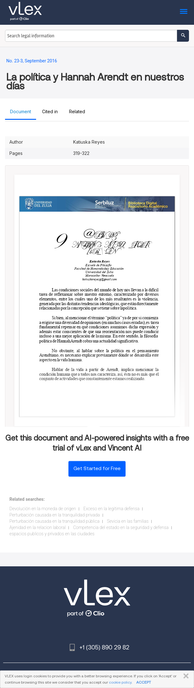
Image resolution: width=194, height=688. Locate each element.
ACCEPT (143, 682)
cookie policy (120, 682)
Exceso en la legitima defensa (111, 508)
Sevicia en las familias (127, 521)
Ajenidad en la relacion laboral (37, 527)
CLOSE (185, 676)
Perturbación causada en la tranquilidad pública (54, 521)
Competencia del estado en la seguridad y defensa (121, 527)
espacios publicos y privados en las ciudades (51, 533)
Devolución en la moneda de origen (42, 508)
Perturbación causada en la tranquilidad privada (54, 514)
